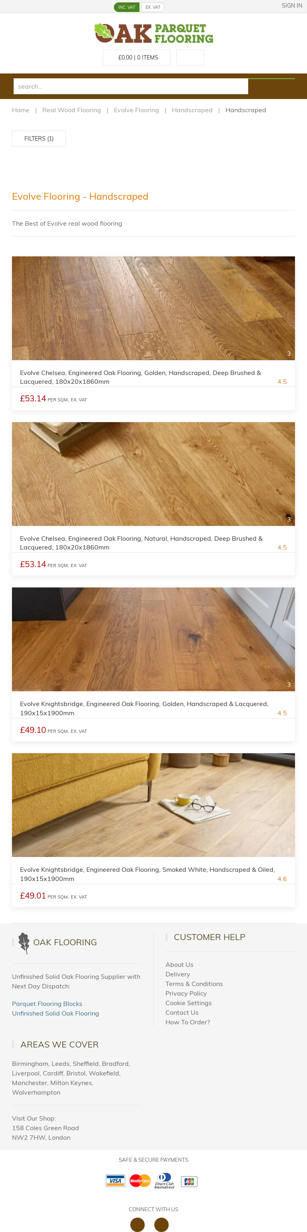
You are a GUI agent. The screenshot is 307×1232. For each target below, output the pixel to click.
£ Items (136, 57)
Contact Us (182, 1012)
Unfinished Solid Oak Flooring (55, 1013)
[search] (131, 86)
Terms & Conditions (194, 984)
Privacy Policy (186, 993)
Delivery (177, 974)
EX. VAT (153, 7)
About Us (179, 964)
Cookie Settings (188, 1003)
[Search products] (271, 78)
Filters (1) (39, 138)
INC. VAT (126, 7)
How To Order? (187, 1022)
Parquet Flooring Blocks (47, 1004)
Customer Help (209, 937)
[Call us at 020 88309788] (190, 57)
